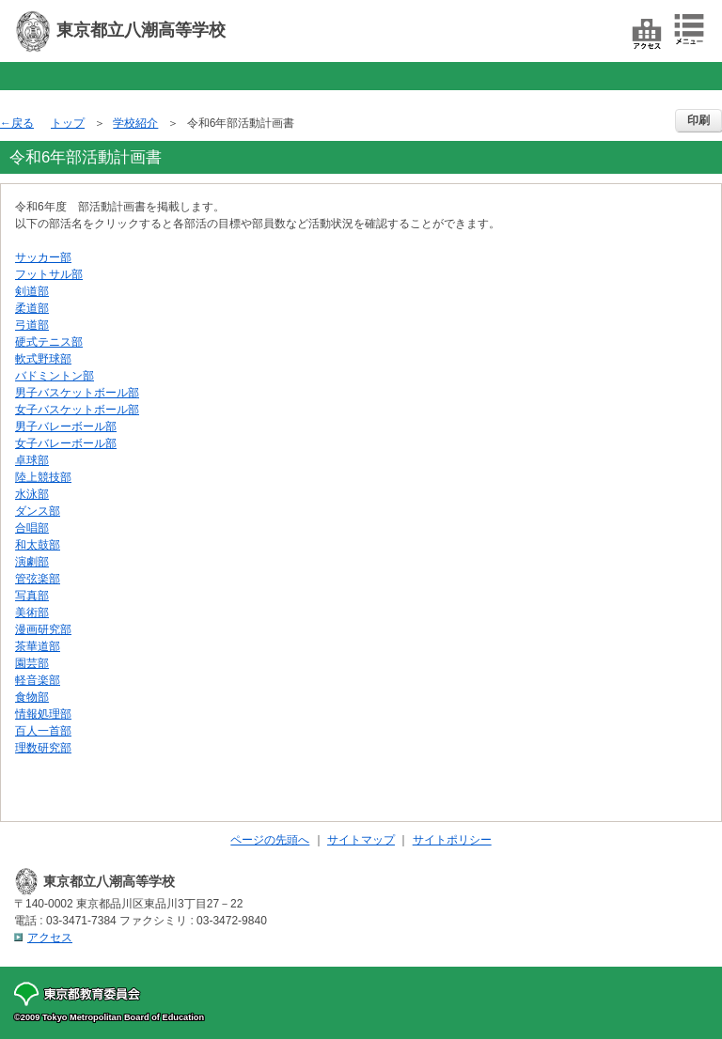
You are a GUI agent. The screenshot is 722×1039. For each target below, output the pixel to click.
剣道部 (32, 291)
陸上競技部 (43, 477)
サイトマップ (361, 839)
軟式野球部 (43, 358)
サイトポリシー (452, 839)
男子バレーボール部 (66, 426)
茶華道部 (37, 646)
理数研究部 (43, 747)
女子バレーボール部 (66, 443)
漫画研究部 (43, 629)
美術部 (32, 612)
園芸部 (32, 663)
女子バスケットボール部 (77, 409)
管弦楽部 (37, 578)
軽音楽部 (37, 680)
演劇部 (32, 561)
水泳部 (32, 494)
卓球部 (32, 460)
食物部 (32, 697)
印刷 (698, 120)
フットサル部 (49, 274)
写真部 (32, 595)
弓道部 (32, 325)
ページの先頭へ (269, 839)
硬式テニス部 (49, 342)
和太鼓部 (37, 544)
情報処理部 (43, 714)
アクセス (49, 937)
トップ (68, 123)
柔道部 (32, 308)
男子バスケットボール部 (77, 392)
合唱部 (32, 528)
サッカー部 (43, 257)
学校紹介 (135, 123)
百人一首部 (43, 730)
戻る (22, 123)
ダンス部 (37, 511)
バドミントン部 (54, 375)
